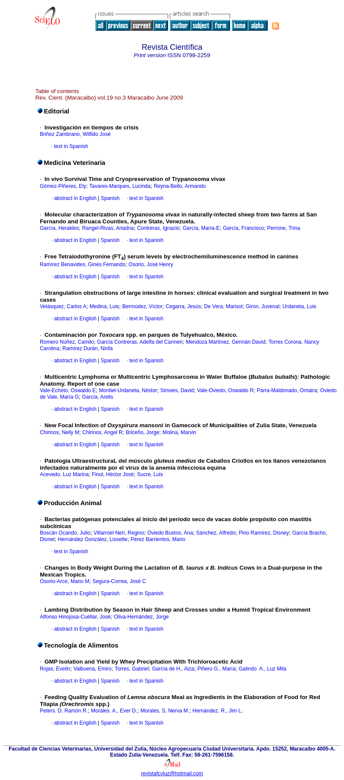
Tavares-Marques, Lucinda (119, 186)
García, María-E (201, 228)
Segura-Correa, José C (119, 581)
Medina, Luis (104, 306)
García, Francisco (243, 228)
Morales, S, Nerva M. (164, 711)
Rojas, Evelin (55, 669)
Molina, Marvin (179, 432)
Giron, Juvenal (262, 306)
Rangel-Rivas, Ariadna (107, 228)
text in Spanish (71, 146)
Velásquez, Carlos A (63, 306)
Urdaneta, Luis (299, 306)
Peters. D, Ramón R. (64, 711)
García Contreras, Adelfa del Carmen (139, 342)
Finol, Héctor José (113, 474)
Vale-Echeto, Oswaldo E (68, 390)
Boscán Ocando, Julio (65, 533)
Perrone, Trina (283, 228)
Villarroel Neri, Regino (119, 533)
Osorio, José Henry (151, 264)
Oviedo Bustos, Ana (170, 533)
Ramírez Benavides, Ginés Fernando (82, 264)
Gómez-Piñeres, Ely (63, 186)
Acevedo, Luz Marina (64, 474)
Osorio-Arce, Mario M (64, 581)
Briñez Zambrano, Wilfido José (75, 134)
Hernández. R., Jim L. (217, 711)
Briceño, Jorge (142, 432)
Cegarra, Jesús (183, 306)
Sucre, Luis (150, 474)
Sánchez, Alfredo (216, 533)
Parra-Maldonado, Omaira (287, 390)
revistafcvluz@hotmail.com (172, 773)
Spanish (109, 198)
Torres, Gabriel (132, 669)
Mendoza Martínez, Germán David (225, 342)
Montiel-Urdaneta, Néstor (128, 390)
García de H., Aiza (173, 669)
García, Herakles (59, 228)
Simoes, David (177, 390)
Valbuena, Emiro (92, 669)
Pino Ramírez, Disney (264, 533)
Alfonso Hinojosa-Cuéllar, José (75, 617)
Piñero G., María (217, 669)
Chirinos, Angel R (102, 432)
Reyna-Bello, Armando (180, 186)
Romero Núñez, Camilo (67, 342)
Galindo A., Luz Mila (262, 669)
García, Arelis (97, 397)
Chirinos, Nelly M (59, 432)
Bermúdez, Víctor (142, 306)
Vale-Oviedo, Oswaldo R (225, 390)
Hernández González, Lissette (92, 539)
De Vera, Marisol (223, 306)
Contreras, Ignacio (158, 228)
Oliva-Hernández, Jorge (141, 617)
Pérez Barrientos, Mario (158, 539)
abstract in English (75, 198)
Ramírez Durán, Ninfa (87, 348)
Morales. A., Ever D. (114, 711)
